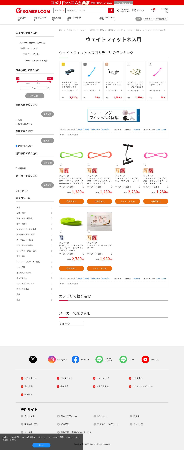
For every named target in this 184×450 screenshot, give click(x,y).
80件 (158, 129)
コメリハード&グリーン (108, 424)
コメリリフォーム (69, 416)
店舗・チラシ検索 (74, 18)
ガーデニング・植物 (25, 240)
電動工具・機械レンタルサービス (76, 432)
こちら (76, 437)
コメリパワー (139, 424)
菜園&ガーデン (31, 424)
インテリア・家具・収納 (26, 251)
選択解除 (47, 114)
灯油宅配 (65, 424)
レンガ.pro (102, 416)
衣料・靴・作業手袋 (25, 245)
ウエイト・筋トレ (31, 54)
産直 (18, 300)
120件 (164, 129)
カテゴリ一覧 (23, 18)
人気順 (80, 129)
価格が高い (106, 129)
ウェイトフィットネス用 (36, 61)
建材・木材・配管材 (25, 218)
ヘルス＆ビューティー (25, 283)
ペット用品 (21, 267)
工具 (18, 207)
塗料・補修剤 (22, 224)
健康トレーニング (29, 48)
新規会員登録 (161, 18)
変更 (138, 18)
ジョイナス (65, 323)
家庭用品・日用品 (24, 273)
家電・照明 (21, 256)
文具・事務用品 (23, 289)
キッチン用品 (22, 278)
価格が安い (95, 129)
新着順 (87, 129)
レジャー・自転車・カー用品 (32, 43)
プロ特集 (28, 432)
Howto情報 (56, 18)
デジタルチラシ (40, 18)
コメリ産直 (29, 416)
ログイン (148, 18)
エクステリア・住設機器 (26, 229)
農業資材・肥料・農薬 (25, 234)
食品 (18, 294)
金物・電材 (21, 213)
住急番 (136, 416)
